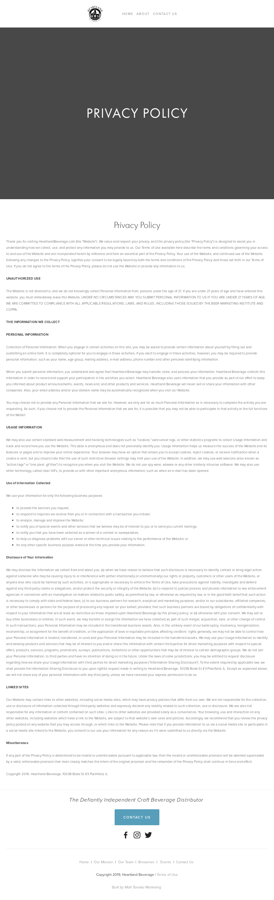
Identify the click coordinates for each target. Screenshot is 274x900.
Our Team (125, 862)
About (143, 13)
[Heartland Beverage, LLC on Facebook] (125, 835)
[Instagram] (137, 835)
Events (165, 862)
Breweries (146, 862)
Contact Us (165, 13)
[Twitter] (148, 835)
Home (127, 13)
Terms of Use (167, 874)
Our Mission (103, 862)
